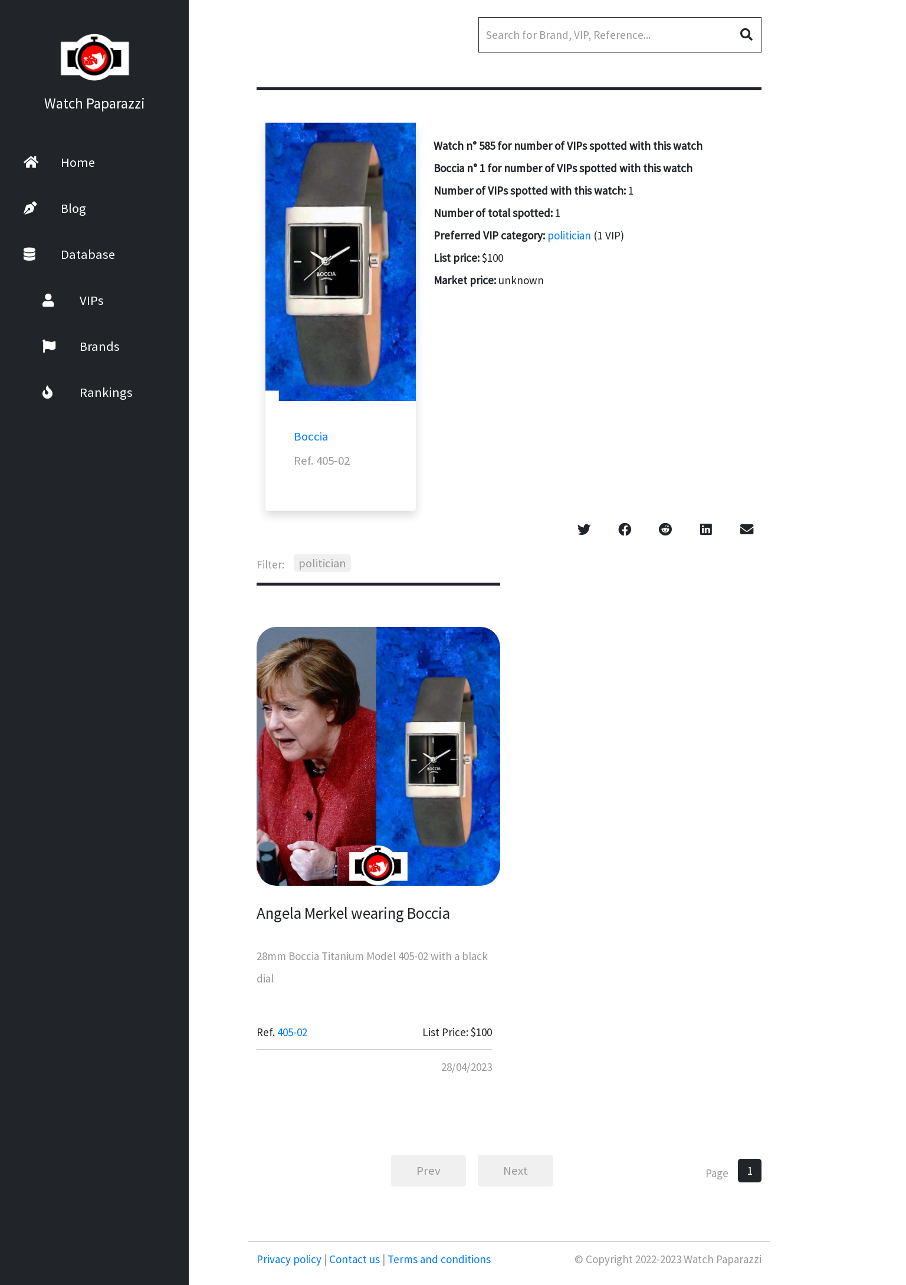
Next (515, 1170)
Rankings (72, 392)
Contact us (354, 1259)
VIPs (58, 300)
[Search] (619, 34)
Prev (428, 1170)
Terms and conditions (438, 1259)
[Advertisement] (838, 312)
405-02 (292, 1032)
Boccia (311, 436)
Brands (66, 346)
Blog (55, 208)
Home (59, 162)
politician (569, 235)
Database (69, 254)
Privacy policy (290, 1259)
